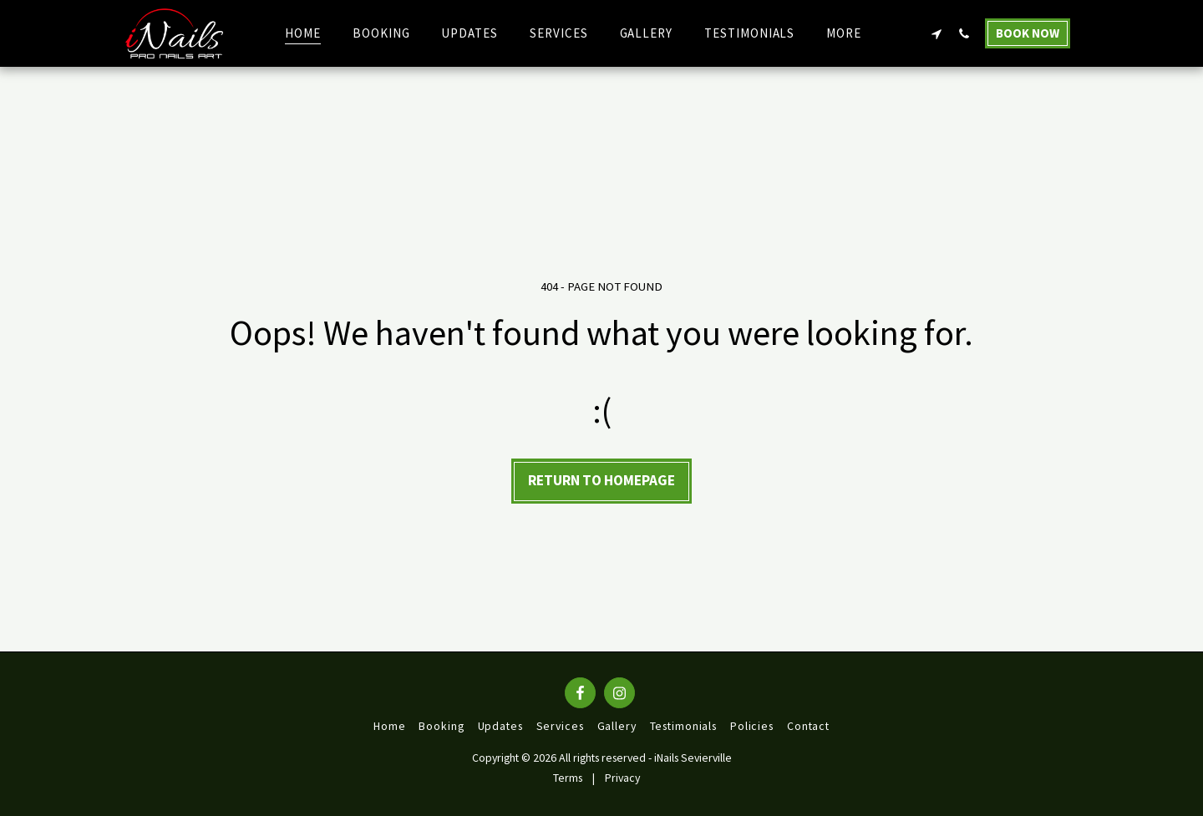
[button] (936, 33)
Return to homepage (601, 480)
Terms (567, 777)
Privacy (622, 777)
